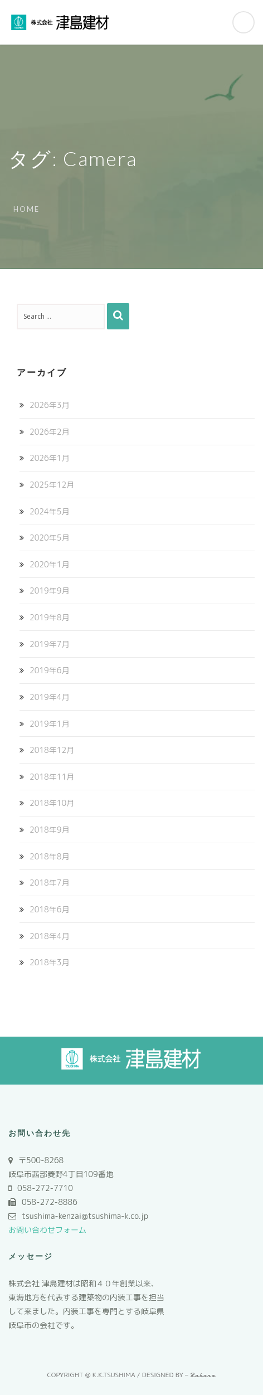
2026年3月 (49, 405)
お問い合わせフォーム (47, 1229)
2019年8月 (49, 617)
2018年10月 (52, 803)
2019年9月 (49, 590)
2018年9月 (49, 829)
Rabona (203, 1374)
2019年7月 (49, 644)
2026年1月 (49, 458)
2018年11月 (52, 776)
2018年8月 (49, 856)
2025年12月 (52, 484)
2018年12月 (52, 750)
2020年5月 (49, 537)
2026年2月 (49, 431)
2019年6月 (49, 670)
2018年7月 (49, 882)
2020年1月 (49, 564)
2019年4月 (49, 697)
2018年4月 (49, 936)
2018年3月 (49, 962)
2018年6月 (49, 909)
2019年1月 (49, 723)
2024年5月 (49, 511)
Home (26, 209)
